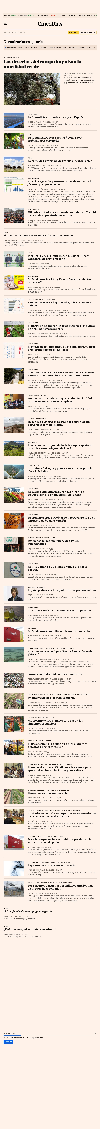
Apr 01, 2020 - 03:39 (54, 380)
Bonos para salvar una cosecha (48, 793)
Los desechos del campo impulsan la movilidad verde (42, 64)
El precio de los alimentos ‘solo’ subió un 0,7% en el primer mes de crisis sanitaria (61, 348)
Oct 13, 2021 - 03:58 (35, 240)
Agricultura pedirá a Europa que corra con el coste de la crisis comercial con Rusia (62, 815)
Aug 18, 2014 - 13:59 (44, 775)
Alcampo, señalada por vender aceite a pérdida (59, 611)
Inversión (72, 48)
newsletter (9, 1033)
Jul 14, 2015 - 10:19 (59, 703)
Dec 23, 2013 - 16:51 (20, 934)
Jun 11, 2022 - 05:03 (57, 189)
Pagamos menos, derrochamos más (52, 865)
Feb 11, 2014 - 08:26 (49, 893)
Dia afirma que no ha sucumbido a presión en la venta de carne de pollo (59, 841)
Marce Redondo (33, 870)
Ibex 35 (7, 15)
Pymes (30, 158)
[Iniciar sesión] (88, 32)
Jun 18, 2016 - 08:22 (45, 595)
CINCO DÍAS (31, 122)
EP (28, 264)
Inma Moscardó (33, 166)
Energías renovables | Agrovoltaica (41, 299)
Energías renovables (11, 57)
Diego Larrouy (33, 525)
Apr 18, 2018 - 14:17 (55, 500)
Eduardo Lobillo (34, 430)
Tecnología (43, 48)
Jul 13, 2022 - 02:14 (53, 166)
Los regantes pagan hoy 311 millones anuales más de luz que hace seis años (60, 887)
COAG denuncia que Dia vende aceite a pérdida (59, 631)
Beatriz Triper (33, 476)
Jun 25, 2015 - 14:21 (50, 728)
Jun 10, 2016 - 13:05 (53, 636)
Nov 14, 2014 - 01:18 (41, 752)
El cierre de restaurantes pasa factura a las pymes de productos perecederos (61, 327)
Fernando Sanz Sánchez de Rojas (40, 659)
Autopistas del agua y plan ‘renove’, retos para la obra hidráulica (60, 470)
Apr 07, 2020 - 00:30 (41, 354)
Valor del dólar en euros (86, 15)
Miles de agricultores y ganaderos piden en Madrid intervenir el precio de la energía (62, 214)
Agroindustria (33, 323)
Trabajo (31, 135)
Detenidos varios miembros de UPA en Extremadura (53, 543)
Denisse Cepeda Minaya (36, 334)
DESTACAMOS (11, 48)
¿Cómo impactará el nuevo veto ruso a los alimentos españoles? (55, 722)
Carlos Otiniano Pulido (12, 240)
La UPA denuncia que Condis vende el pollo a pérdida (57, 568)
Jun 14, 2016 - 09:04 (53, 615)
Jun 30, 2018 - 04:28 (52, 476)
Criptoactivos (55, 48)
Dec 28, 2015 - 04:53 (63, 679)
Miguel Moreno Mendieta (37, 453)
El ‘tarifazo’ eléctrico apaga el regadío (28, 911)
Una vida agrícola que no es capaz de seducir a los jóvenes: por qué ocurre (61, 183)
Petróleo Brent (42, 15)
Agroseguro (32, 442)
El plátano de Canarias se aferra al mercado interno (38, 236)
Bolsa (20, 48)
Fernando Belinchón (35, 189)
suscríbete (73, 32)
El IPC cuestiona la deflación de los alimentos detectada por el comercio (58, 745)
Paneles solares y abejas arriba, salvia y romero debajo (59, 304)
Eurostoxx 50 (63, 15)
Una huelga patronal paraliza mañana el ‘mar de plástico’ (60, 653)
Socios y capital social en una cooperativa (55, 674)
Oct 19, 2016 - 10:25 (50, 575)
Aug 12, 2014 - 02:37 (44, 821)
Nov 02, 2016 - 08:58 (44, 549)
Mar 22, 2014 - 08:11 (54, 870)
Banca (65, 48)
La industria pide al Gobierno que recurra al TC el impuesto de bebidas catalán (61, 519)
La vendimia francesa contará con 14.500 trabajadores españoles (55, 139)
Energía (34, 48)
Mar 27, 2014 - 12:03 (51, 847)
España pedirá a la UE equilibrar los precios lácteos (62, 590)
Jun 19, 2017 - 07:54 (47, 525)
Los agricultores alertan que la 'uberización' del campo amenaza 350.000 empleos (60, 400)
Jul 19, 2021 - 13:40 (44, 264)
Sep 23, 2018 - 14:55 (60, 453)
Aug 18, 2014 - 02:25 (53, 798)
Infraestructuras (34, 465)
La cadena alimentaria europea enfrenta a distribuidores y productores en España (56, 493)
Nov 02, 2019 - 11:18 (54, 430)
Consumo (82, 48)
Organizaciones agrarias (24, 42)
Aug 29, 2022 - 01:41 (50, 145)
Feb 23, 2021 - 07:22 (53, 287)
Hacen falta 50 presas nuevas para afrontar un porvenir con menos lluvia (59, 423)
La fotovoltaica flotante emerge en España (56, 117)
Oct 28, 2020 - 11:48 (59, 310)
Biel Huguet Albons (35, 847)
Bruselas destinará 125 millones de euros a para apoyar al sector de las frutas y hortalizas (60, 769)
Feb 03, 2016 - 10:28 (61, 659)
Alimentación (33, 344)
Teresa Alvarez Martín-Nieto (38, 679)
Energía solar (33, 114)
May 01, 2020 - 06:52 (58, 334)
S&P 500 (23, 15)
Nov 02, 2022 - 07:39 (50, 122)
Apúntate (8, 1042)
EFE (29, 549)
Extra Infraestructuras (37, 419)
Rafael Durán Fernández (73, 74)
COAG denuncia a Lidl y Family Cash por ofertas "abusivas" (59, 281)
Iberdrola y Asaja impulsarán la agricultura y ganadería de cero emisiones (58, 257)
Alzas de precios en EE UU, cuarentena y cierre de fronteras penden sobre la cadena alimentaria (61, 374)
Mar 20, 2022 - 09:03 (50, 220)
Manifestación (33, 209)
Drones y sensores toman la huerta (51, 698)
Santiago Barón (33, 380)
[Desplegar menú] (5, 24)
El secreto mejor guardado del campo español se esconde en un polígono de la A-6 (60, 447)
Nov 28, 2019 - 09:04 (41, 406)
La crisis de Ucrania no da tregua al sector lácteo (60, 161)
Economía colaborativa (37, 395)
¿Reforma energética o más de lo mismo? (29, 929)
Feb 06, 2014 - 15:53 (20, 916)
